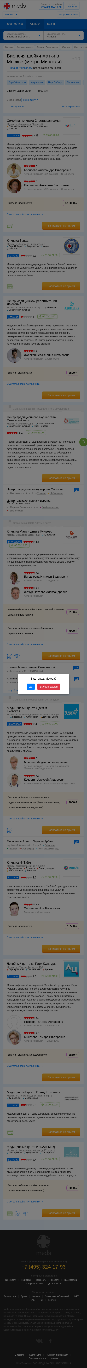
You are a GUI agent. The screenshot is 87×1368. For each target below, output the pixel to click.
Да (30, 686)
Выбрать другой (48, 686)
